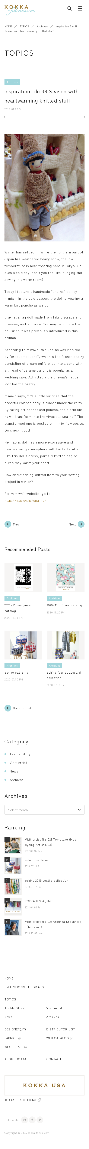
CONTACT (54, 1059)
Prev (16, 524)
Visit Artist (18, 762)
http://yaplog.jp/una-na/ (25, 500)
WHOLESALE (13, 1047)
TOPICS (24, 26)
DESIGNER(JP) (15, 1029)
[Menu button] (80, 9)
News (14, 771)
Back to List (22, 708)
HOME (8, 26)
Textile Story (20, 753)
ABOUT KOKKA (15, 1059)
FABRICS (11, 1038)
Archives (42, 26)
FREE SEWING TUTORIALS (24, 987)
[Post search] (69, 9)
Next (72, 524)
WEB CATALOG (57, 1038)
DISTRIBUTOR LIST (60, 1029)
